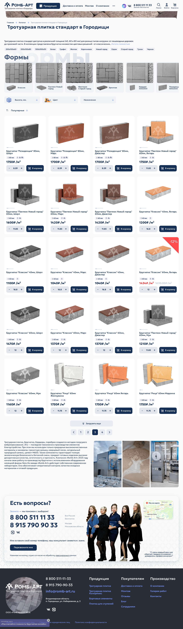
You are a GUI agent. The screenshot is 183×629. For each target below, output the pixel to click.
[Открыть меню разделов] (48, 6)
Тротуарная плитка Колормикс (100, 592)
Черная (150, 49)
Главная (7, 27)
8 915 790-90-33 (59, 585)
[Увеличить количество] (21, 168)
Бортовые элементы (100, 598)
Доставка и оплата (131, 585)
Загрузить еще (91, 423)
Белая (52, 49)
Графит (63, 49)
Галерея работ (158, 591)
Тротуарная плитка (100, 585)
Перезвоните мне (23, 547)
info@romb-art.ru (60, 591)
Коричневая (86, 49)
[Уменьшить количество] (9, 168)
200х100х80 (26, 49)
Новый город (101, 49)
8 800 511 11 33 (32, 517)
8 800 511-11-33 (58, 579)
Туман (140, 49)
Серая (114, 49)
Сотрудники (128, 606)
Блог (123, 601)
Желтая (73, 49)
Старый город (127, 49)
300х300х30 (40, 49)
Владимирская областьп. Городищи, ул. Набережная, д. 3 (63, 599)
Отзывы (125, 596)
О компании (157, 585)
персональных (62, 555)
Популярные (17, 110)
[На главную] (18, 5)
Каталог (20, 27)
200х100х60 (11, 49)
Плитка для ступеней (101, 603)
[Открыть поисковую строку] (159, 6)
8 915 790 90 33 (34, 525)
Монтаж (125, 591)
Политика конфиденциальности (91, 622)
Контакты (155, 596)
